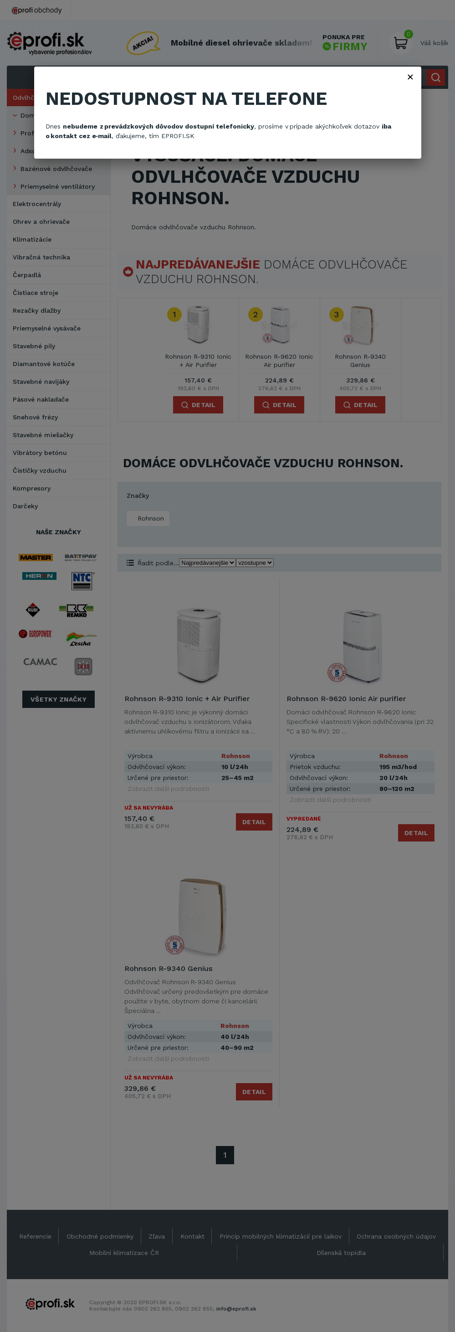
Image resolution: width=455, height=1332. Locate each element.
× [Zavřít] (410, 76)
